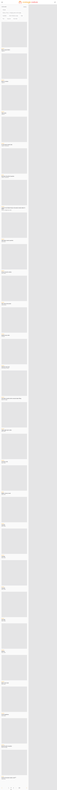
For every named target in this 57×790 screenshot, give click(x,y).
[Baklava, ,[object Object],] (14, 638)
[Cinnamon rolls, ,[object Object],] (14, 449)
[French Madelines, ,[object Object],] (14, 702)
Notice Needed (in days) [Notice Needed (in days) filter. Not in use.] (13, 15)
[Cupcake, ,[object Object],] (14, 512)
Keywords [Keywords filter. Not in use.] (9, 18)
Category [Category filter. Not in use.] (4, 9)
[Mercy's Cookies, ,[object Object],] (14, 68)
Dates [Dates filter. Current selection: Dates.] (22, 15)
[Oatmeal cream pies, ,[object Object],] (14, 354)
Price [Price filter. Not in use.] (3, 18)
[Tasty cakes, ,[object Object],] (14, 100)
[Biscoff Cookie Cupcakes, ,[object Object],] (14, 733)
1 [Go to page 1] (8, 787)
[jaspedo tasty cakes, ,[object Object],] (14, 322)
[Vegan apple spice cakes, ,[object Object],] (14, 417)
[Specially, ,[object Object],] (14, 607)
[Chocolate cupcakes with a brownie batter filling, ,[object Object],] (14, 385)
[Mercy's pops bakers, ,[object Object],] (14, 37)
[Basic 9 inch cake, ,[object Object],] (14, 670)
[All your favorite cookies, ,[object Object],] (14, 259)
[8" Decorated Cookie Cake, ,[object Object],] (14, 132)
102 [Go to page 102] (19, 787)
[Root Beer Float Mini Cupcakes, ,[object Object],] (14, 163)
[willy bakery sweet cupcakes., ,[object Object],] (14, 227)
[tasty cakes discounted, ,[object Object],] (14, 291)
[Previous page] (3, 788)
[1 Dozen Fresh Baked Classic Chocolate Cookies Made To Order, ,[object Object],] (14, 195)
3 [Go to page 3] (13, 787)
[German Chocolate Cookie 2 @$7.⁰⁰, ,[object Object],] (14, 765)
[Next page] (25, 788)
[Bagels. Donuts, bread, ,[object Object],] (14, 480)
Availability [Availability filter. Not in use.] (5, 15)
